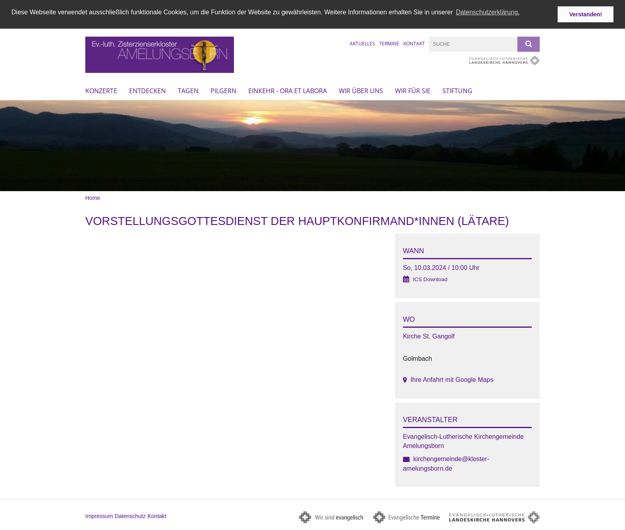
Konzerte (101, 90)
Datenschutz (130, 515)
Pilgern (223, 90)
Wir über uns (361, 90)
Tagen (188, 90)
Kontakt (414, 43)
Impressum (99, 515)
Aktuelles (362, 43)
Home (92, 198)
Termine (389, 43)
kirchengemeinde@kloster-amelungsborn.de (446, 463)
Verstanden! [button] (585, 14)
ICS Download (430, 279)
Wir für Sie (412, 90)
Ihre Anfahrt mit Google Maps (452, 379)
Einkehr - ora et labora (287, 90)
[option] (312, 145)
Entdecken (147, 90)
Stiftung (457, 90)
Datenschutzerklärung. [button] (488, 12)
